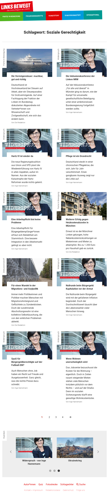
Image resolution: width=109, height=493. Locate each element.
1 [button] (50, 470)
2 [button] (54, 470)
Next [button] (98, 451)
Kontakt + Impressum (33, 490)
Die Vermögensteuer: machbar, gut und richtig (27, 78)
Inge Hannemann (75, 112)
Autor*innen (30, 484)
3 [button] (58, 470)
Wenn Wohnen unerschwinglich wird (76, 360)
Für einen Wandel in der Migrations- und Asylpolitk (24, 287)
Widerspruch (58, 54)
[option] (34, 451)
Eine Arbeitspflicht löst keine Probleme (26, 221)
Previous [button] (11, 451)
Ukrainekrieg (75, 460)
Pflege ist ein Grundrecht (78, 156)
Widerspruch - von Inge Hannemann (34, 462)
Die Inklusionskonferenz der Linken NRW (80, 78)
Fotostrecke (51, 484)
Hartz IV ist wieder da (22, 156)
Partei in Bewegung (4, 57)
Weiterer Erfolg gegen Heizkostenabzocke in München (77, 222)
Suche (80, 484)
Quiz (40, 484)
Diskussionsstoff (4, 265)
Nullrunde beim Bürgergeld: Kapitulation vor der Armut (80, 287)
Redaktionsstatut (53, 490)
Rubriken (4, 435)
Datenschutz (68, 490)
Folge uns (80, 490)
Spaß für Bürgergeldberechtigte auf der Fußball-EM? (26, 361)
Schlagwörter (67, 484)
